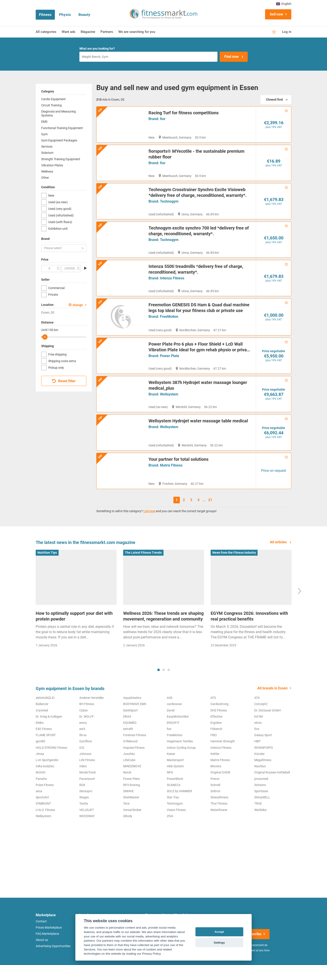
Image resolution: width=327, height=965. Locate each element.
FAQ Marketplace (47, 933)
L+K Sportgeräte (47, 797)
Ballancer (42, 741)
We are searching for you (136, 32)
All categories (46, 32)
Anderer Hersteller (91, 735)
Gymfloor (85, 778)
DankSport (130, 747)
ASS (169, 735)
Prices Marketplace (49, 927)
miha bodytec (45, 803)
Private (53, 294)
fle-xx (83, 772)
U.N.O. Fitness (45, 847)
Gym (44, 134)
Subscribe (253, 934)
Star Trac (173, 834)
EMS (44, 121)
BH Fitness (86, 741)
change (77, 305)
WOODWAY (87, 853)
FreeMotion (169, 344)
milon (83, 803)
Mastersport (175, 797)
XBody (127, 853)
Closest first (274, 99)
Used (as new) (58, 202)
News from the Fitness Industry (234, 590)
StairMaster (131, 834)
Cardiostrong (219, 741)
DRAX (127, 754)
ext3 (82, 766)
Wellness (47, 171)
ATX (257, 735)
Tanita (83, 841)
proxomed (261, 816)
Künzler (259, 791)
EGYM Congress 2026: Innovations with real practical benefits (249, 653)
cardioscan (174, 741)
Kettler (214, 791)
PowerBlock (175, 816)
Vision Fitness (176, 847)
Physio (65, 14)
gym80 (40, 778)
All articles (279, 579)
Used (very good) (59, 209)
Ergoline (215, 760)
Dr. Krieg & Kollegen (49, 754)
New (51, 195)
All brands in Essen (272, 725)
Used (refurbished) (61, 215)
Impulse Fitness (134, 785)
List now (149, 548)
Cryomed (42, 747)
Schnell (215, 822)
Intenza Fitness (172, 297)
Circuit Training (51, 105)
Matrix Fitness (171, 502)
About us (42, 940)
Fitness (45, 14)
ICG (81, 785)
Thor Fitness (218, 841)
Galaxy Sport (263, 772)
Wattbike (260, 847)
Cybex (83, 747)
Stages (84, 834)
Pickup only (56, 367)
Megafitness (262, 797)
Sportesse (261, 828)
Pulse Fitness (45, 822)
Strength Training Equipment (60, 159)
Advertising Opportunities (53, 946)
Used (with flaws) (60, 222)
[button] (63, 248)
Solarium (47, 152)
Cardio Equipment (53, 99)
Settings (219, 942)
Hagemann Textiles (180, 778)
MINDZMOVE (132, 803)
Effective (216, 754)
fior (162, 119)
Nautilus (260, 803)
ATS (213, 735)
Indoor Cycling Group (181, 785)
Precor (214, 816)
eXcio (258, 760)
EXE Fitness (44, 766)
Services (46, 146)
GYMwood (130, 778)
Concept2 (261, 741)
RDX (82, 822)
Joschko (129, 791)
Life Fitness (87, 797)
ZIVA (170, 853)
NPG (170, 809)
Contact (41, 921)
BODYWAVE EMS (134, 741)
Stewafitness (219, 834)
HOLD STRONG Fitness (51, 785)
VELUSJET (86, 847)
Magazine (88, 32)
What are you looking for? (97, 48)
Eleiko (40, 760)
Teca (126, 841)
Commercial (56, 288)
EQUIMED (129, 760)
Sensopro (85, 828)
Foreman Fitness (134, 772)
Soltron (215, 828)
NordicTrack (87, 809)
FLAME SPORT (46, 772)
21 (210, 537)
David (171, 747)
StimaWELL (262, 834)
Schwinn (260, 822)
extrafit (128, 766)
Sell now (276, 14)
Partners (106, 32)
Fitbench (216, 766)
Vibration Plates (52, 165)
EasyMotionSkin (178, 754)
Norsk (127, 809)
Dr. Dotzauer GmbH (267, 747)
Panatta (41, 816)
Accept (219, 931)
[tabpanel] (76, 637)
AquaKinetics (132, 735)
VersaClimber (132, 847)
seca (39, 828)
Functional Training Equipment (62, 128)
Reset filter (64, 381)
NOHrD (40, 809)
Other (45, 177)
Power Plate (169, 384)
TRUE (258, 841)
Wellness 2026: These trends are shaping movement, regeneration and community (163, 653)
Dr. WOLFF (86, 754)
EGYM (258, 754)
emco (83, 760)
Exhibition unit (58, 228)
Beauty (84, 14)
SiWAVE (128, 828)
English (283, 4)
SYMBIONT (43, 841)
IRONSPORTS (263, 785)
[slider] (45, 337)
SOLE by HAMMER (179, 828)
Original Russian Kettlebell (272, 809)
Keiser (171, 791)
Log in (286, 32)
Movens (215, 803)
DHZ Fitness (218, 747)
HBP (257, 778)
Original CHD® (220, 809)
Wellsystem (169, 431)
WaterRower (218, 847)
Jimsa (40, 791)
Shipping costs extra (62, 361)
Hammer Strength (222, 778)
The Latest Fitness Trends (143, 590)
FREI (213, 772)
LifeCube (129, 797)
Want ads (68, 32)
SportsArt (42, 834)
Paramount (87, 816)
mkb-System (175, 803)
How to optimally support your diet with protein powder (74, 653)
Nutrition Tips (47, 590)
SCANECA (173, 822)
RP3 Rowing (131, 822)
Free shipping (57, 354)
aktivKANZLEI (45, 735)
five (256, 766)
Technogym (169, 203)
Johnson (85, 791)
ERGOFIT (173, 760)
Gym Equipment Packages (59, 140)
